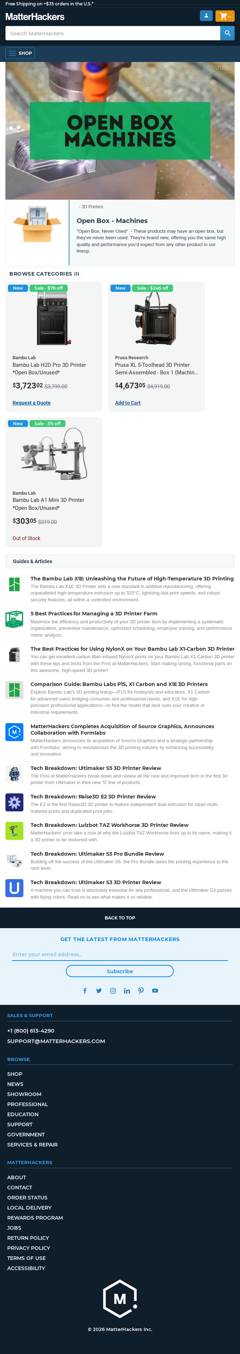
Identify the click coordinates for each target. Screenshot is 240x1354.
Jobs (14, 1228)
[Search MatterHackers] (227, 33)
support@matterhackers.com (56, 1041)
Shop (14, 1074)
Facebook (85, 990)
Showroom (24, 1094)
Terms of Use (26, 1258)
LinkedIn (127, 990)
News (15, 1084)
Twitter (99, 990)
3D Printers (92, 206)
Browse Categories (44, 274)
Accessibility (26, 1268)
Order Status (27, 1197)
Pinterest (141, 990)
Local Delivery (29, 1207)
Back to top (120, 918)
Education (23, 1114)
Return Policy (28, 1238)
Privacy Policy (28, 1248)
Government (26, 1134)
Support (19, 1124)
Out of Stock (26, 538)
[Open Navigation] (20, 53)
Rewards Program (35, 1218)
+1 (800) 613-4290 (30, 1030)
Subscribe (120, 971)
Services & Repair (32, 1144)
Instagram (113, 990)
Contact (19, 1187)
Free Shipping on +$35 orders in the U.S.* (49, 3)
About (16, 1177)
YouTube (155, 990)
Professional (27, 1104)
